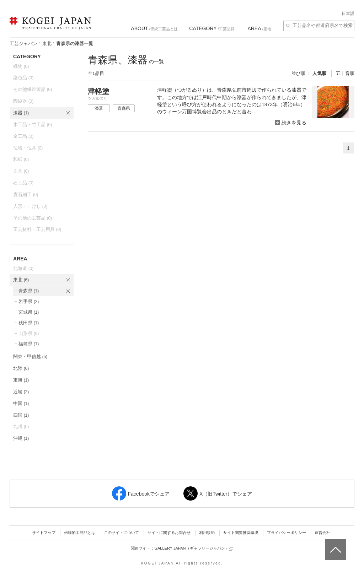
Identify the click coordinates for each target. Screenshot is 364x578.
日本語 (348, 13)
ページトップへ (334, 544)
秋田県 (28, 322)
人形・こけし (30, 206)
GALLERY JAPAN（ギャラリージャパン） (193, 548)
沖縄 (21, 438)
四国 (21, 415)
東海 (21, 380)
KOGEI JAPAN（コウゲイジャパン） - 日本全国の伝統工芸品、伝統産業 (49, 27)
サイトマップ (43, 532)
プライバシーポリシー (286, 532)
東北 (47, 43)
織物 (21, 66)
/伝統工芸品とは (154, 28)
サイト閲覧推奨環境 (240, 532)
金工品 (23, 136)
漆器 (21, 112)
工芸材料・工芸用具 (37, 229)
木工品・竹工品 (32, 124)
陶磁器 (23, 101)
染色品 (23, 77)
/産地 (259, 28)
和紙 (21, 159)
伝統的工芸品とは (79, 532)
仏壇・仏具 (28, 148)
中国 (21, 403)
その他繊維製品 (32, 89)
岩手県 (28, 301)
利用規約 (207, 532)
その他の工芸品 (32, 218)
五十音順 (345, 73)
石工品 (23, 182)
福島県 (28, 343)
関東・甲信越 (30, 356)
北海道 (23, 268)
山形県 (28, 333)
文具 (21, 171)
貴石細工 (25, 194)
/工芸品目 (211, 28)
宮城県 (28, 312)
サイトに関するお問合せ (169, 532)
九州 (21, 426)
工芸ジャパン (23, 43)
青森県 (28, 290)
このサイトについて (121, 532)
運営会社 (322, 532)
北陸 (21, 368)
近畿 (21, 391)
